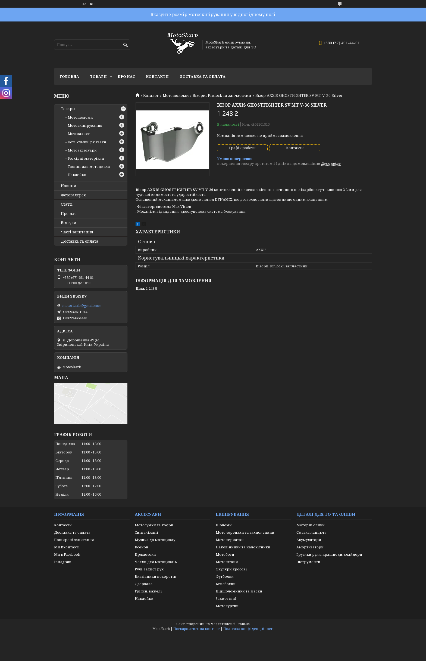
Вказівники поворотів (155, 576)
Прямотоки (145, 554)
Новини (68, 185)
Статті (67, 204)
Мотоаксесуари (82, 150)
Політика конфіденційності (248, 628)
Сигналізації (146, 532)
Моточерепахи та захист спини (245, 532)
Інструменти (308, 561)
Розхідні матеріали (86, 158)
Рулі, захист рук (149, 569)
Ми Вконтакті (67, 547)
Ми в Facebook (67, 554)
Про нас (126, 76)
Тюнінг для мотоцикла (89, 166)
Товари (98, 76)
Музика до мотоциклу (155, 539)
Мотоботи (225, 554)
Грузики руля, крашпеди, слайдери (329, 554)
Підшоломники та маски (239, 591)
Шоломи (224, 525)
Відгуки (68, 222)
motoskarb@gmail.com (81, 305)
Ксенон (141, 547)
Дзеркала (144, 583)
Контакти (157, 76)
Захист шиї (226, 598)
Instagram (62, 561)
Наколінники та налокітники (243, 547)
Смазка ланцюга (311, 532)
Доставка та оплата (202, 76)
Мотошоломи (176, 95)
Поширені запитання (74, 539)
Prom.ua (243, 624)
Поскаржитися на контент (196, 628)
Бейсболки (226, 583)
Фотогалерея (73, 195)
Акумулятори (308, 539)
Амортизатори (310, 547)
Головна (69, 76)
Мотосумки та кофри (154, 525)
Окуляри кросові (231, 569)
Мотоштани (227, 561)
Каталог (151, 95)
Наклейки (77, 174)
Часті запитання (77, 232)
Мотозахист (79, 133)
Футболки (225, 576)
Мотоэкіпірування (85, 125)
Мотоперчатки (230, 539)
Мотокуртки (227, 605)
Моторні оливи (310, 525)
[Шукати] (125, 45)
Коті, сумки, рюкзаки (87, 142)
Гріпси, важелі (148, 591)
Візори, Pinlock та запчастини (222, 95)
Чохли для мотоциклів (156, 561)
